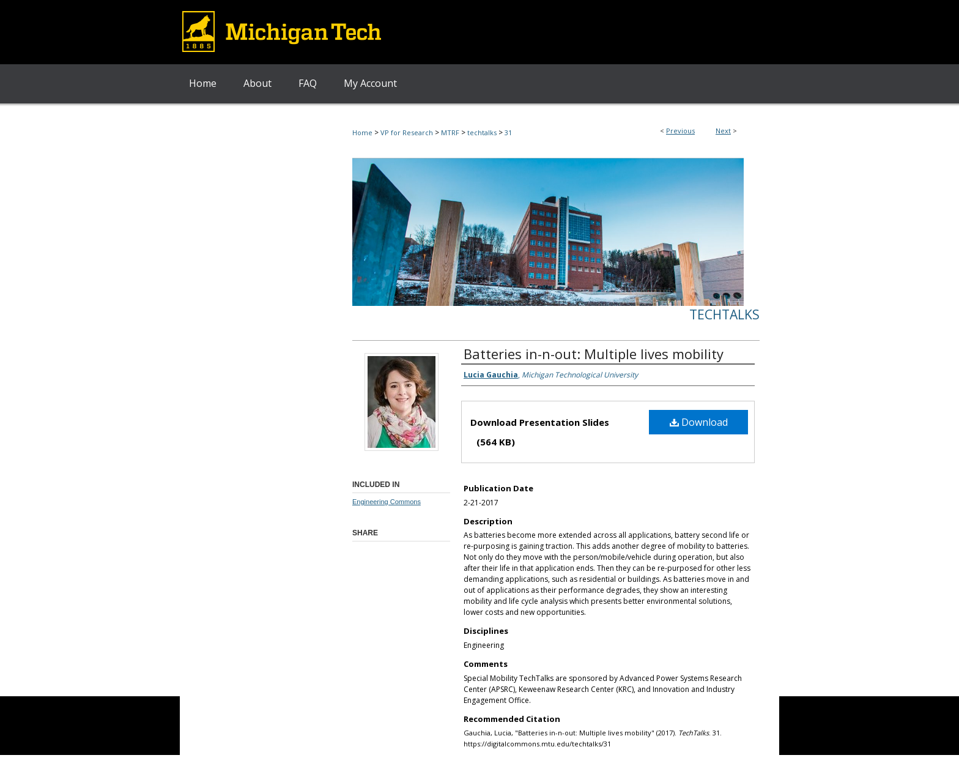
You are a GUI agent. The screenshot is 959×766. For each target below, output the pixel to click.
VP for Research (406, 132)
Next (723, 130)
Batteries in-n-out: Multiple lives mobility (594, 353)
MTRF (450, 132)
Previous (680, 130)
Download (699, 422)
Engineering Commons (386, 501)
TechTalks (724, 314)
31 (508, 132)
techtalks (482, 132)
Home (362, 132)
